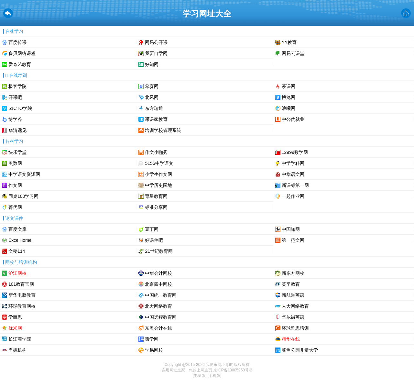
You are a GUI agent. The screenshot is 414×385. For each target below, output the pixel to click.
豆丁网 (151, 229)
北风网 (151, 97)
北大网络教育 (158, 306)
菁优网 (15, 207)
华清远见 (17, 130)
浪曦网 (288, 108)
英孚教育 (291, 284)
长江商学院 (19, 339)
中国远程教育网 (161, 317)
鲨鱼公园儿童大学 (300, 350)
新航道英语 (293, 295)
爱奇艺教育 (19, 64)
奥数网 (15, 163)
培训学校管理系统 (163, 130)
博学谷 (15, 119)
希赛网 (151, 86)
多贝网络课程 (22, 53)
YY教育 (289, 42)
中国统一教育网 (161, 295)
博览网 (288, 97)
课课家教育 (156, 119)
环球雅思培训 (295, 328)
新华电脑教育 (22, 295)
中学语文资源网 (24, 174)
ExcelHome (20, 240)
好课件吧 (154, 240)
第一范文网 (293, 240)
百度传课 (17, 42)
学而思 (15, 317)
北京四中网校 (158, 284)
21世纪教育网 (159, 251)
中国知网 (291, 229)
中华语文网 (293, 174)
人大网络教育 (295, 306)
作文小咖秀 (156, 152)
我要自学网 (156, 53)
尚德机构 (17, 350)
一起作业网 (293, 196)
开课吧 (15, 97)
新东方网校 (293, 273)
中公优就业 (293, 119)
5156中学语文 (159, 163)
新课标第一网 (295, 185)
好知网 (151, 64)
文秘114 (16, 251)
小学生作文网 (158, 174)
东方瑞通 (154, 108)
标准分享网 (156, 207)
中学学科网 (293, 163)
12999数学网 (295, 152)
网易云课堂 (293, 53)
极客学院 (17, 86)
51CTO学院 (20, 108)
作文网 (15, 185)
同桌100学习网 (23, 196)
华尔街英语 (293, 317)
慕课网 (288, 86)
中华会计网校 (158, 273)
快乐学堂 (17, 152)
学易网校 (154, 350)
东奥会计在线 (158, 328)
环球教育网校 (22, 306)
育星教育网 (156, 196)
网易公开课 (156, 42)
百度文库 (17, 229)
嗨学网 (151, 339)
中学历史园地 (158, 185)
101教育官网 (21, 284)
